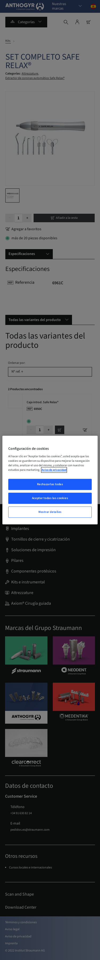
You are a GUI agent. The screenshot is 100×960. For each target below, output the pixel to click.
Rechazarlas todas (50, 484)
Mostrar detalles (50, 512)
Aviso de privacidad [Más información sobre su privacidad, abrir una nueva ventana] (54, 470)
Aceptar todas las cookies (50, 498)
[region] (49, 480)
